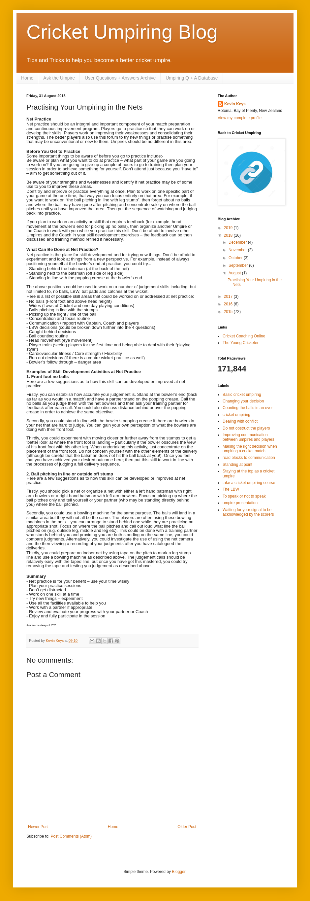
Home (27, 78)
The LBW (231, 489)
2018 (229, 235)
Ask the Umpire (59, 78)
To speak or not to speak (244, 496)
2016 (229, 304)
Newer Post (38, 826)
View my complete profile (240, 118)
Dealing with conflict (240, 421)
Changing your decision (243, 401)
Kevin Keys (235, 104)
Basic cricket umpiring (242, 394)
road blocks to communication (249, 457)
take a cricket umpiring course (249, 482)
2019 (229, 227)
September (239, 265)
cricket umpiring (236, 414)
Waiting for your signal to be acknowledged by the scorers (248, 512)
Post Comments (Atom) (71, 836)
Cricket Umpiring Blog (122, 32)
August (235, 273)
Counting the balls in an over (248, 407)
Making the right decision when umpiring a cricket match (250, 448)
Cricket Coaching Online (244, 336)
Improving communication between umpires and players (248, 437)
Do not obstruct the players (246, 428)
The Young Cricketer (241, 342)
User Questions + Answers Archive (120, 78)
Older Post (186, 826)
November (238, 250)
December (238, 242)
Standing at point (237, 464)
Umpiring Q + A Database (192, 78)
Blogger (178, 871)
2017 (229, 296)
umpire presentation (240, 503)
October (236, 258)
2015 (229, 311)
